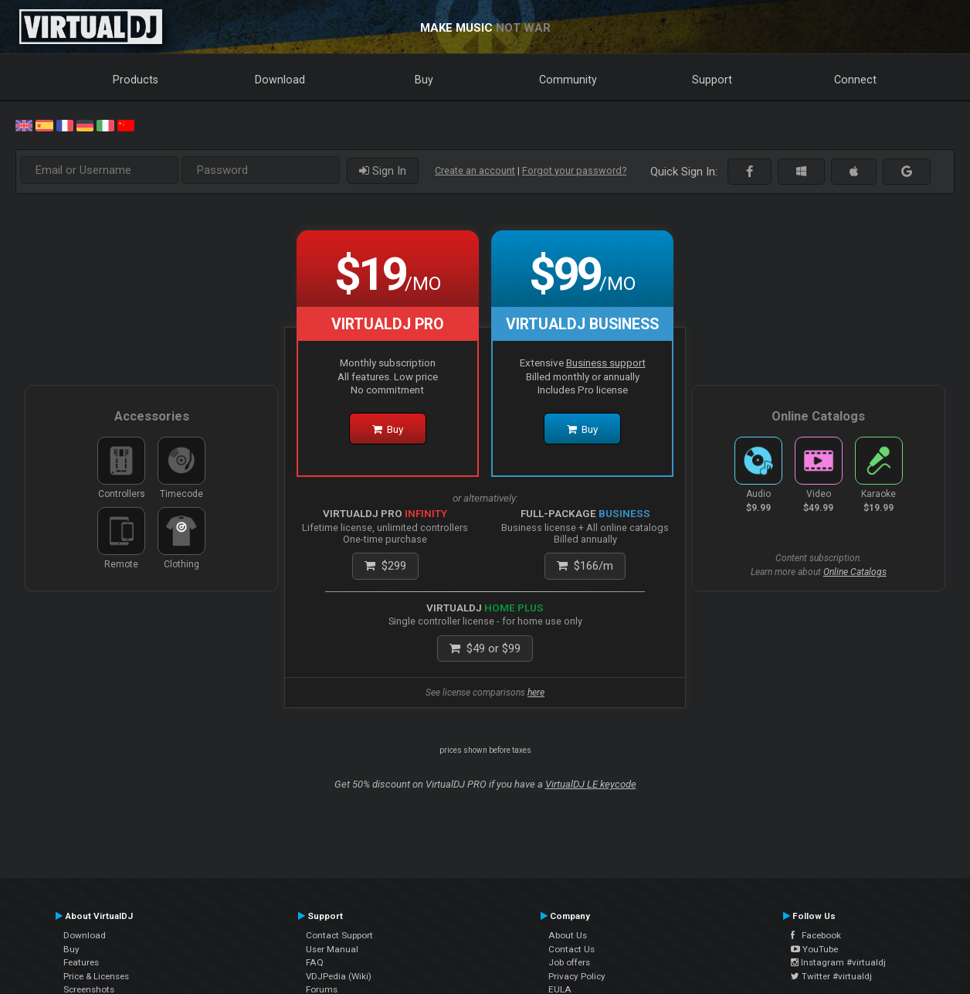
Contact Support (339, 935)
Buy (424, 79)
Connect (855, 79)
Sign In (382, 171)
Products (135, 79)
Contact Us (571, 949)
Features (81, 962)
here (535, 692)
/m (585, 566)
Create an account (475, 170)
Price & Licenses (96, 976)
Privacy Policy (576, 976)
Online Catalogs (855, 572)
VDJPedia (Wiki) (338, 976)
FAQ (315, 962)
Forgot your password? (574, 170)
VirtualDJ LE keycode (590, 784)
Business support (606, 362)
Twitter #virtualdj (831, 976)
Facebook (816, 935)
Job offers (569, 962)
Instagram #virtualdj (838, 962)
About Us (567, 935)
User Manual (332, 949)
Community (568, 79)
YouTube (814, 949)
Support (712, 79)
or (485, 648)
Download (280, 79)
